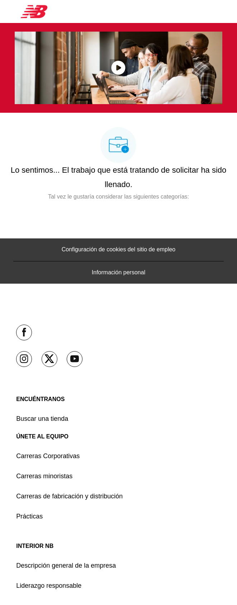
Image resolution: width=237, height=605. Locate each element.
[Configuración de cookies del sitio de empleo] (118, 249)
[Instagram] (24, 359)
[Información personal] (118, 272)
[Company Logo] (34, 11)
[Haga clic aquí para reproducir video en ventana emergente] (118, 68)
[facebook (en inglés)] (24, 332)
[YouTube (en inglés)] (74, 359)
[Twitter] (49, 359)
